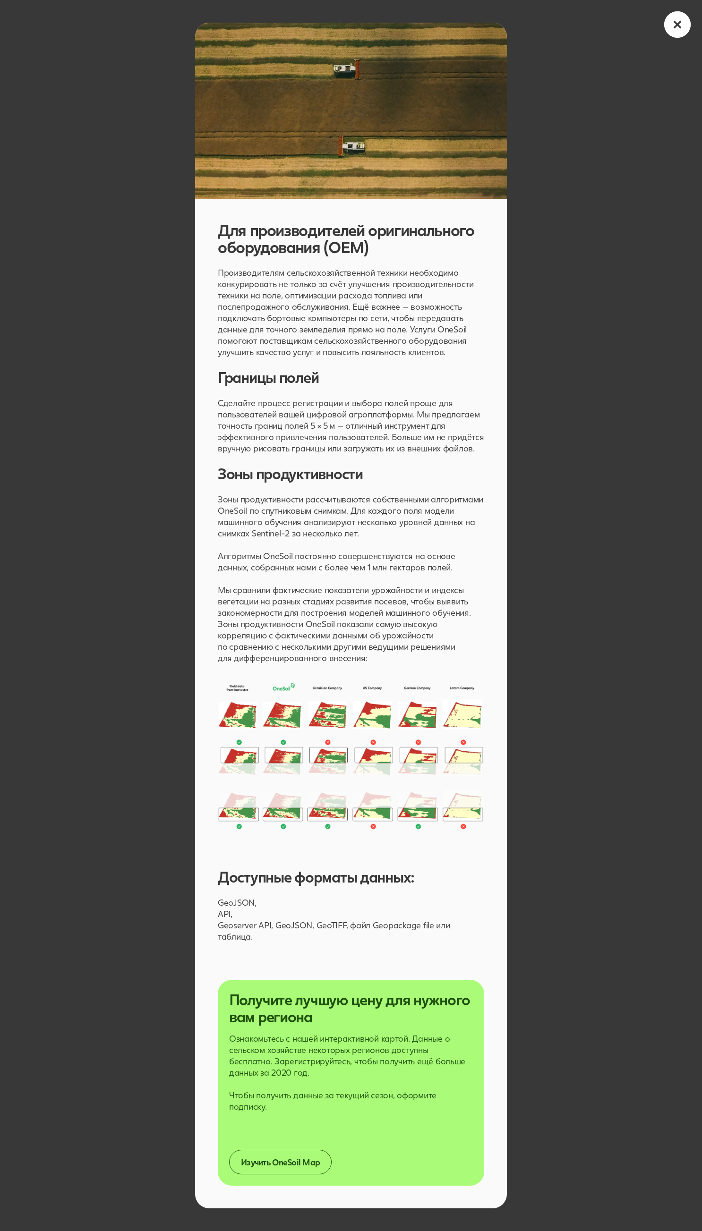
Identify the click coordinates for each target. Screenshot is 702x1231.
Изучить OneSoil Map (280, 1162)
